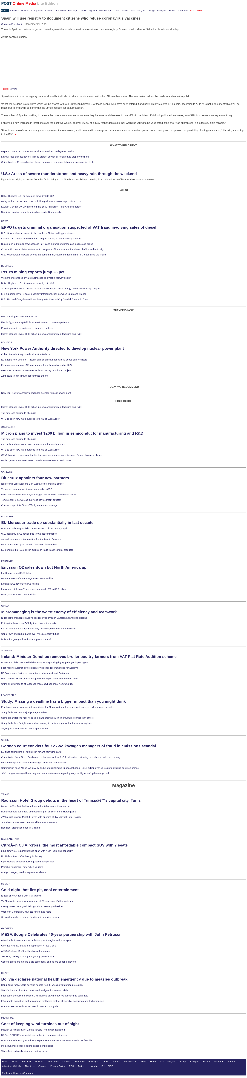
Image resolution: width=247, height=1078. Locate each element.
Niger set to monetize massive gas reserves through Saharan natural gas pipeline (44, 618)
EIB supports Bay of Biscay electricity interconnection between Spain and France (43, 294)
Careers (49, 10)
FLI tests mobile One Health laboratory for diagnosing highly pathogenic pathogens (45, 662)
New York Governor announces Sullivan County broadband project (36, 370)
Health (172, 10)
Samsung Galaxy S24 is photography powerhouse (27, 956)
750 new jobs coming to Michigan (18, 413)
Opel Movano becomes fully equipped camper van (27, 861)
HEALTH (5, 973)
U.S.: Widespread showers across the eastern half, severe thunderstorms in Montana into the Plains (53, 254)
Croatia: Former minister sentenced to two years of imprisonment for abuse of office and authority (52, 249)
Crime (116, 10)
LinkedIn (93, 1066)
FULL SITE (107, 1066)
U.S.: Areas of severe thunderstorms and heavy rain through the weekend (69, 174)
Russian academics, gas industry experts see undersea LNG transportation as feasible (46, 1040)
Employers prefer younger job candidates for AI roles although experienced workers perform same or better (57, 707)
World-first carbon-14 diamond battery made (24, 1051)
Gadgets (161, 10)
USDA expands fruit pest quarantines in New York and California (35, 673)
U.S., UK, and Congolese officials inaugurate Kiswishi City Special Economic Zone (44, 299)
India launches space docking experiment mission (27, 1046)
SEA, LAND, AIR (10, 839)
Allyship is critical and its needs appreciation (24, 728)
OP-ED (5, 606)
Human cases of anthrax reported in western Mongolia (29, 1006)
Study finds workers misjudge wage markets (24, 712)
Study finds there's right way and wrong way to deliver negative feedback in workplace (46, 723)
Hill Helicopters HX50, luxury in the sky (21, 856)
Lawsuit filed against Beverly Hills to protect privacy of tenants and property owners (45, 156)
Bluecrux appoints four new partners (35, 478)
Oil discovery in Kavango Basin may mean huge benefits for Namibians (38, 628)
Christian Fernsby (12, 24)
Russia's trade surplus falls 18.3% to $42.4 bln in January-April (34, 528)
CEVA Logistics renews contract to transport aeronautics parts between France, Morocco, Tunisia (52, 455)
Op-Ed (83, 10)
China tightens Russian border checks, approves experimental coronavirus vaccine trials (47, 162)
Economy (61, 10)
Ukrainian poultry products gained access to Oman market (31, 212)
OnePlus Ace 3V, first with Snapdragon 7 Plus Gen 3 (28, 945)
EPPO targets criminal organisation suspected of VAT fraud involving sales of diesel (78, 227)
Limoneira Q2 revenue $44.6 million (20, 584)
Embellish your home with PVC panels (21, 895)
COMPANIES (8, 427)
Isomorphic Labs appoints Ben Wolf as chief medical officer (32, 484)
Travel (125, 10)
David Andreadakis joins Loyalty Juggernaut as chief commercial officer (38, 494)
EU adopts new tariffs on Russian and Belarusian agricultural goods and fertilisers (44, 359)
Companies (37, 10)
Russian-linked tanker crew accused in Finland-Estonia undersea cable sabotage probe (47, 244)
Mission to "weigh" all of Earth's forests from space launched (33, 1029)
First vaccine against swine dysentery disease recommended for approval (39, 668)
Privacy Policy (57, 1066)
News (4, 10)
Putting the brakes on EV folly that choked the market (29, 623)
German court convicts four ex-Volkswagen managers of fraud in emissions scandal (78, 746)
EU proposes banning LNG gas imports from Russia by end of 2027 (36, 365)
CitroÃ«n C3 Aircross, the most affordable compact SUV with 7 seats (64, 845)
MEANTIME (7, 1017)
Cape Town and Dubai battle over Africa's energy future (30, 634)
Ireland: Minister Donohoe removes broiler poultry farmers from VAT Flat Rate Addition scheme (89, 656)
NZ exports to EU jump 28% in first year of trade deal (29, 544)
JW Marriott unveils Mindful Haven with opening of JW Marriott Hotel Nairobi (41, 817)
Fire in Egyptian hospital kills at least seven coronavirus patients (35, 322)
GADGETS (7, 928)
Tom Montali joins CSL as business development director (31, 500)
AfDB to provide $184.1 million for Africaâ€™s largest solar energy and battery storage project (50, 288)
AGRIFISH (6, 650)
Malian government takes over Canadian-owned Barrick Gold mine (36, 460)
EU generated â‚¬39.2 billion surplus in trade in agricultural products (37, 550)
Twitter (81, 1066)
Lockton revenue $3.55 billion (16, 573)
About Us (29, 1066)
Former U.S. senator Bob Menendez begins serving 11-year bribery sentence (41, 238)
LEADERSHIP (8, 695)
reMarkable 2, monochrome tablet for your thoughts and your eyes (36, 940)
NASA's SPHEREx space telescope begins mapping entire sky (34, 1035)
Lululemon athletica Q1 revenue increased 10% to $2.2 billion (33, 589)
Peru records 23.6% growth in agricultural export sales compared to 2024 (39, 678)
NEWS (4, 221)
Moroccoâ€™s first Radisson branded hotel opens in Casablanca (35, 806)
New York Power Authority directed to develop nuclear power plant (62, 348)
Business (14, 10)
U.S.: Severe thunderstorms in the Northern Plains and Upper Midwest (38, 233)
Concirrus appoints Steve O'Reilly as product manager (29, 505)
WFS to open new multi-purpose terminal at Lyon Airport (30, 419)
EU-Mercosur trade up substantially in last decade (47, 522)
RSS (71, 1066)
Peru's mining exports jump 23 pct (33, 272)
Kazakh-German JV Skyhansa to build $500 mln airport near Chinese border (41, 206)
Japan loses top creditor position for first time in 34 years (31, 539)
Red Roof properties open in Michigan (21, 827)
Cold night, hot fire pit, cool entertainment (40, 890)
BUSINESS (7, 266)
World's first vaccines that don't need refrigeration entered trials (34, 990)
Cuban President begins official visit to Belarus (25, 354)
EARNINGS (7, 561)
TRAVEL (5, 794)
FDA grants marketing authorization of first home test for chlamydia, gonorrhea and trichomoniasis (52, 1001)
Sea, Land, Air (137, 10)
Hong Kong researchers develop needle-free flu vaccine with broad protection (42, 985)
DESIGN (5, 883)
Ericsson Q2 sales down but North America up (43, 567)
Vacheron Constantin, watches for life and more (26, 912)
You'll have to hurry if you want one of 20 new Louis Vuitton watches (37, 901)
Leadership (105, 10)
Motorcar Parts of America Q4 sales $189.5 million (27, 578)
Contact (42, 1066)
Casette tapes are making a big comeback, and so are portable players (38, 962)
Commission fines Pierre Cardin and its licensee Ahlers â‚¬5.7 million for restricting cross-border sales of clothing (60, 757)
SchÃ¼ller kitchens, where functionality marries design (30, 917)
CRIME (5, 740)
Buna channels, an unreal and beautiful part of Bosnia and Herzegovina (38, 811)
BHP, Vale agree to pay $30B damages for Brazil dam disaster (33, 762)
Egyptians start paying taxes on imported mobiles (27, 328)
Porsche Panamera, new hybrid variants (22, 867)
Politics (25, 10)
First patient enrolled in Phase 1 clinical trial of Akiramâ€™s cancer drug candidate (44, 995)
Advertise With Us (11, 1066)
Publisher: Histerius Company (17, 1073)
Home (5, 1061)
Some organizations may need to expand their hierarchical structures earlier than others (47, 718)
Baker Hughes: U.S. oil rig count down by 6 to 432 (27, 196)
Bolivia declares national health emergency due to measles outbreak (64, 979)
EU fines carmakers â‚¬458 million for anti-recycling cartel (31, 752)
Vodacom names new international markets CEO (26, 489)
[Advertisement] (25, 58)
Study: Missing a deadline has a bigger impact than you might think (63, 701)
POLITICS (6, 342)
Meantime (183, 10)
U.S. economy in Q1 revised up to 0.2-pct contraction (29, 534)
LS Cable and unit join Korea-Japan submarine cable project (33, 444)
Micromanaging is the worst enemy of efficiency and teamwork (59, 612)
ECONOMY (7, 516)
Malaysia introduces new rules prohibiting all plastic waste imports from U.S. (41, 201)
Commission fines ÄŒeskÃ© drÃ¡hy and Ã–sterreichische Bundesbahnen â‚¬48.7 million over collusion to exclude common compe (70, 768)
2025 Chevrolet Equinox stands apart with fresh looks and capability (37, 851)
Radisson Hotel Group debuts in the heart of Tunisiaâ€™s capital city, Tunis (71, 800)
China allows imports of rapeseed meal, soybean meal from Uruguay (37, 684)
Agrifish (93, 10)
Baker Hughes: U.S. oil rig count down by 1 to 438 (27, 283)
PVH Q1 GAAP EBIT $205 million (18, 594)
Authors (232, 1061)
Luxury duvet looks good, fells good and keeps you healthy (32, 906)
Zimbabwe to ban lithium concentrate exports (25, 376)
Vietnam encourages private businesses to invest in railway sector (36, 278)
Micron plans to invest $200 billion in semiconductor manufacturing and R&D (41, 334)
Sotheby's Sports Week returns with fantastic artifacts (29, 822)
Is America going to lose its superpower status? (26, 639)
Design (151, 10)
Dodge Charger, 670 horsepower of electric (24, 872)
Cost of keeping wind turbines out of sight (40, 1024)
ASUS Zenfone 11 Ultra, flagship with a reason (25, 951)
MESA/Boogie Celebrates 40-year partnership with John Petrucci (60, 934)
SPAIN (13, 89)
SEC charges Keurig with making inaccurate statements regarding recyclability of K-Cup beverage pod (55, 773)
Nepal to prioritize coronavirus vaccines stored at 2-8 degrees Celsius (38, 151)
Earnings (72, 10)
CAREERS (7, 472)
